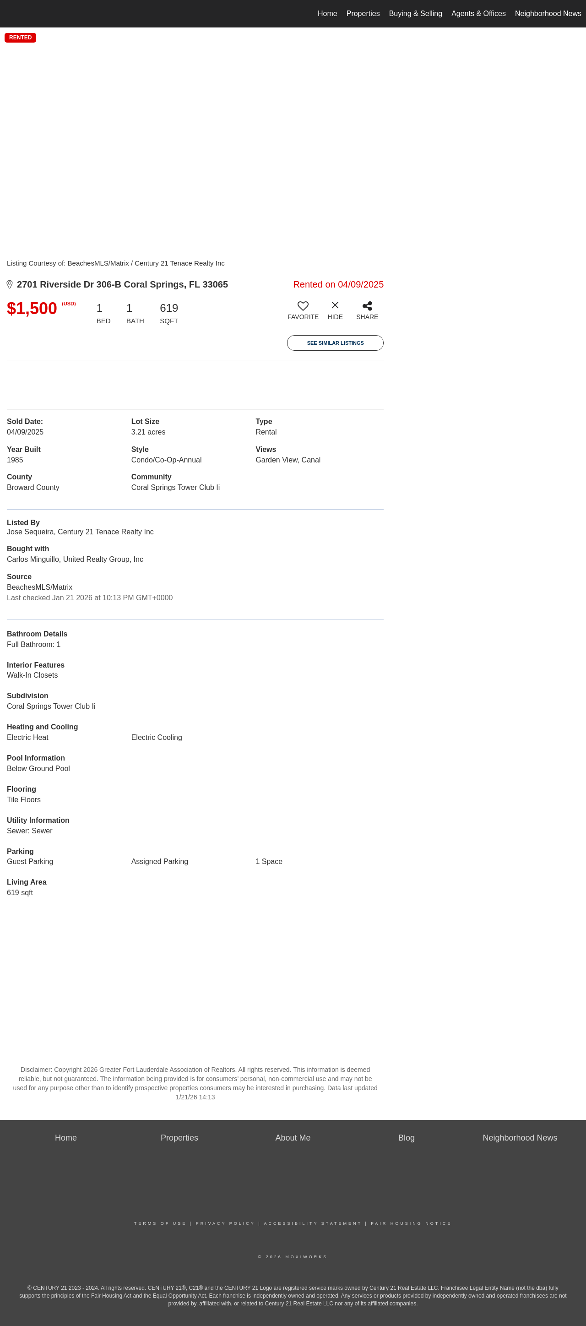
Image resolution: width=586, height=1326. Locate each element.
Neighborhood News (548, 13)
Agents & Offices (478, 13)
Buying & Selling (416, 13)
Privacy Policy (225, 1223)
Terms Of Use (160, 1223)
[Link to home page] (11, 13)
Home (327, 13)
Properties (363, 13)
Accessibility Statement (313, 1223)
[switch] (303, 314)
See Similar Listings (335, 343)
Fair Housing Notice (411, 1223)
